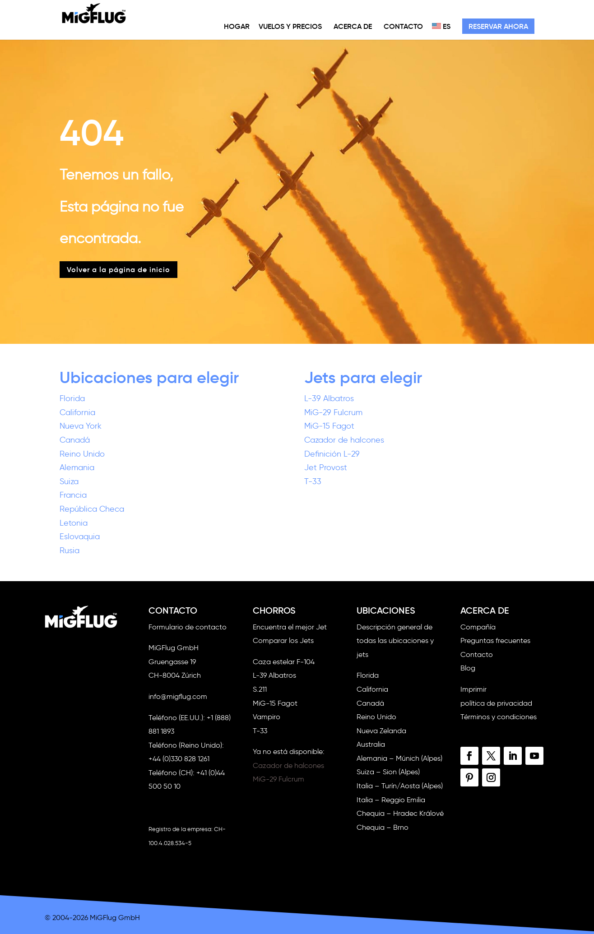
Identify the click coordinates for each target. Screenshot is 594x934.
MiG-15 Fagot (329, 426)
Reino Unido (82, 454)
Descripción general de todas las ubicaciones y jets (395, 641)
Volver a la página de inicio (118, 269)
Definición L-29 (332, 454)
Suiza (69, 481)
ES (441, 26)
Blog (467, 668)
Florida (72, 398)
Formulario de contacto (187, 627)
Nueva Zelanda (381, 730)
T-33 (312, 481)
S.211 (260, 689)
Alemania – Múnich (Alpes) (399, 758)
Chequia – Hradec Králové (400, 813)
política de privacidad (496, 703)
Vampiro (266, 716)
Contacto (403, 26)
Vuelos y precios (290, 26)
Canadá (75, 440)
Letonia (74, 523)
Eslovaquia (80, 536)
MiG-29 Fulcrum (333, 412)
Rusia (69, 550)
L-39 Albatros (329, 398)
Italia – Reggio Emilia (391, 799)
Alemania (77, 467)
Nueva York (81, 426)
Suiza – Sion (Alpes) (388, 772)
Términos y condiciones (498, 716)
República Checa (92, 509)
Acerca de (353, 26)
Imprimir (473, 689)
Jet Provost (325, 467)
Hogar (237, 26)
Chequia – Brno (382, 827)
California (77, 412)
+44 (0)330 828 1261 (178, 758)
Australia (371, 744)
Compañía (478, 627)
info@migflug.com (177, 696)
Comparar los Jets (283, 640)
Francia (73, 495)
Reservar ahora (498, 26)
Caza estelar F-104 (284, 661)
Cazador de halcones (344, 440)
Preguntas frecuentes (495, 640)
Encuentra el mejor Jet (290, 627)
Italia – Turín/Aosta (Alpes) (400, 785)
